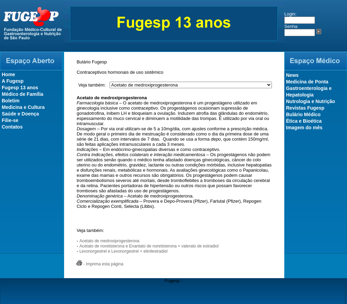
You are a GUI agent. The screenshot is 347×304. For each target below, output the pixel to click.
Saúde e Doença (20, 113)
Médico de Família (22, 94)
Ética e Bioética (304, 121)
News (292, 75)
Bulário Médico (303, 114)
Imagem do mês (304, 127)
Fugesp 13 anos (20, 87)
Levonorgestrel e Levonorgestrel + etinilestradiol (123, 251)
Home (8, 74)
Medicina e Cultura (23, 107)
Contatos (12, 127)
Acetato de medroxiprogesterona (109, 241)
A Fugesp (12, 81)
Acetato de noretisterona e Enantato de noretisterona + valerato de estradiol (148, 246)
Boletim (10, 100)
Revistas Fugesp (305, 108)
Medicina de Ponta (307, 81)
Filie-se (10, 120)
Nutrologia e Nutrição (310, 101)
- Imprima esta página (99, 264)
